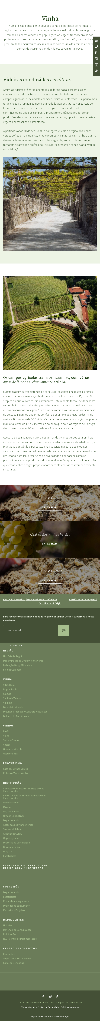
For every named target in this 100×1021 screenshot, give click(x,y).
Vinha (7, 679)
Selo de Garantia (12, 670)
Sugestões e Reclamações (17, 958)
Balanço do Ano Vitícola (16, 716)
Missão (7, 807)
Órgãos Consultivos (13, 816)
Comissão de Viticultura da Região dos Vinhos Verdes (23, 790)
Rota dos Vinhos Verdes (15, 773)
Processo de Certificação (16, 842)
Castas (6, 745)
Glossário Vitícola (12, 749)
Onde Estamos (11, 802)
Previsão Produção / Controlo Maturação (25, 711)
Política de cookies (70, 1007)
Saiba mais (50, 507)
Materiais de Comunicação (17, 930)
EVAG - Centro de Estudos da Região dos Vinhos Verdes (24, 797)
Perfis (6, 731)
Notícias (7, 925)
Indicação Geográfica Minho (18, 665)
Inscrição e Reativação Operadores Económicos (30, 599)
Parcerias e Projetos (14, 910)
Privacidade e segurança (16, 901)
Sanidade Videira (12, 698)
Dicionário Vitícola (13, 707)
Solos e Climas (11, 740)
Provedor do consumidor (16, 906)
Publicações (9, 934)
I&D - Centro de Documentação (20, 939)
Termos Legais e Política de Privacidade (40, 1007)
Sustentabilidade (12, 829)
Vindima (7, 703)
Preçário (8, 851)
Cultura (7, 694)
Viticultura (9, 685)
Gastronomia (10, 753)
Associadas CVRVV (12, 834)
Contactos (9, 954)
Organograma (11, 838)
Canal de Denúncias (13, 963)
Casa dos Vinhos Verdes (15, 769)
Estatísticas (9, 856)
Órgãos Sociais (11, 811)
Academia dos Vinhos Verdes (18, 825)
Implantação (10, 689)
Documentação (11, 847)
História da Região (13, 656)
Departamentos (12, 820)
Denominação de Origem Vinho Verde (23, 661)
